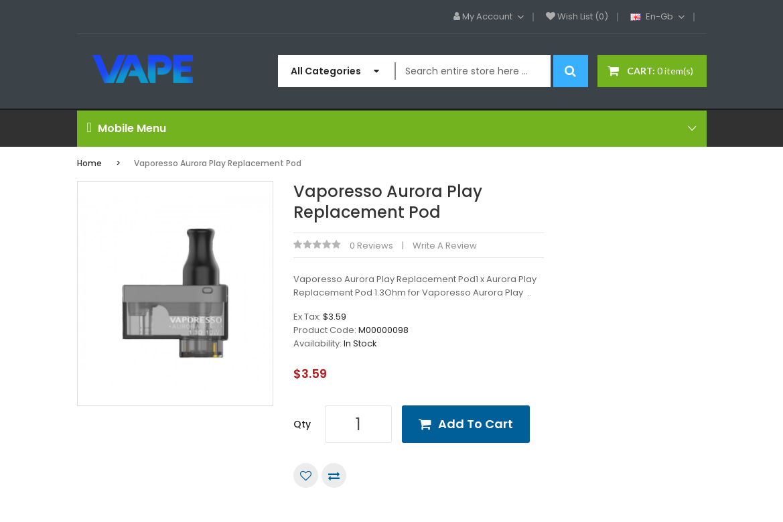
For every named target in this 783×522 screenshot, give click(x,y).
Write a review (445, 246)
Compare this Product (334, 475)
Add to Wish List (305, 475)
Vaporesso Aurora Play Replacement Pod (217, 163)
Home (89, 163)
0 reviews (371, 246)
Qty (302, 424)
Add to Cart (475, 423)
